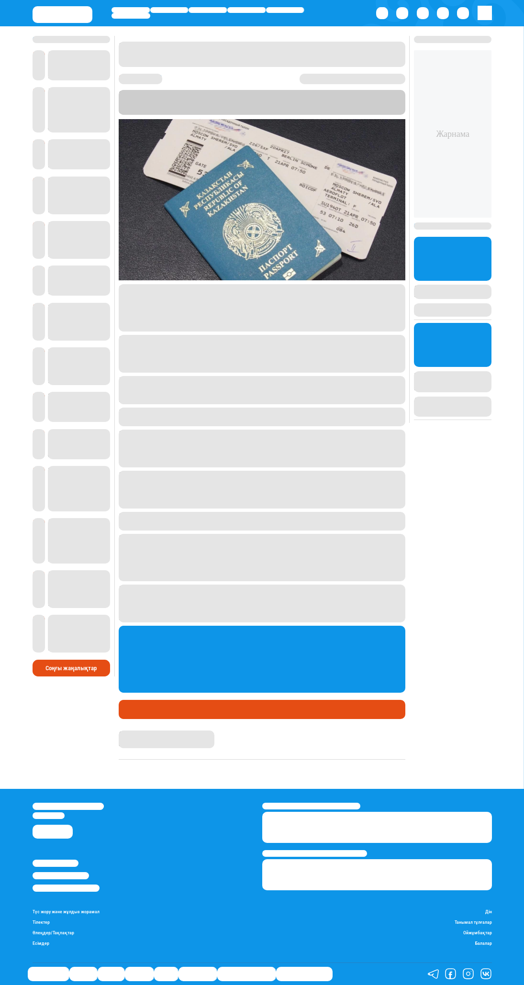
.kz (362, 102)
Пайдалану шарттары (66, 888)
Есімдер (41, 943)
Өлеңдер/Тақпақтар (53, 933)
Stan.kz (248, 102)
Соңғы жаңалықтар (71, 668)
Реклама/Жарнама (61, 875)
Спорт (285, 10)
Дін (488, 912)
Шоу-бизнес (130, 16)
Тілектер (41, 922)
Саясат (207, 10)
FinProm (342, 102)
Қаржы (169, 10)
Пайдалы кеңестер (304, 974)
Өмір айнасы (130, 10)
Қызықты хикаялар (246, 974)
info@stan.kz (49, 815)
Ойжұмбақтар (477, 933)
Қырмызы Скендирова (153, 734)
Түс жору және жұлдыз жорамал (66, 912)
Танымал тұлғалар (473, 922)
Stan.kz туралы (55, 863)
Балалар (483, 943)
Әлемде (246, 10)
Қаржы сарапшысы (156, 709)
